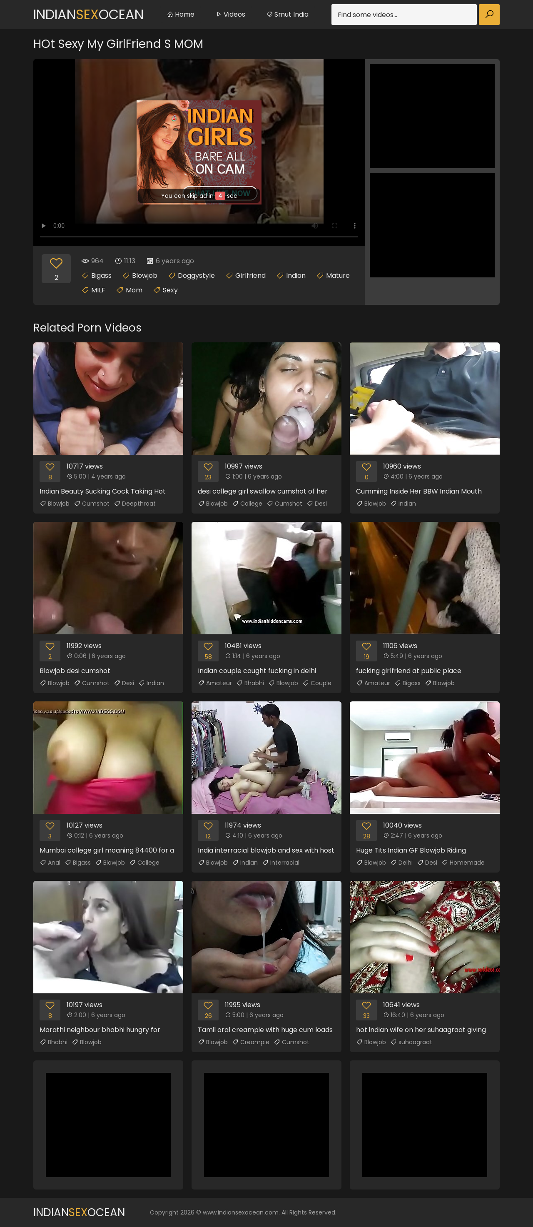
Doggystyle (196, 275)
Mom (134, 290)
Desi (316, 503)
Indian (296, 275)
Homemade (463, 862)
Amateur (215, 683)
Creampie (250, 1042)
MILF (98, 290)
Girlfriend (250, 275)
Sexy (170, 290)
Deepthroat (135, 503)
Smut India (287, 14)
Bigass (101, 275)
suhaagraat (411, 1042)
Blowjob (144, 275)
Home (180, 14)
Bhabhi (250, 683)
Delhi (401, 862)
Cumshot (92, 503)
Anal (50, 862)
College (247, 503)
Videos (230, 14)
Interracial (280, 862)
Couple (316, 683)
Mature (338, 275)
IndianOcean (88, 14)
